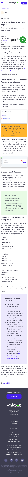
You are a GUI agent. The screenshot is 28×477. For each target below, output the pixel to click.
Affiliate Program (14, 421)
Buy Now (24, 3)
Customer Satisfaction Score (14, 445)
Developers (14, 423)
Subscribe (14, 396)
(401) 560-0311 (14, 412)
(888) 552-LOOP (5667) (14, 411)
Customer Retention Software (14, 454)
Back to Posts (5, 8)
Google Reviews (14, 432)
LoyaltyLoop (14, 3)
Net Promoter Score (14, 439)
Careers (14, 419)
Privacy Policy (14, 426)
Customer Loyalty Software (14, 450)
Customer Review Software (14, 447)
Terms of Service (14, 428)
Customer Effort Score (14, 441)
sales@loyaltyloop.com (14, 414)
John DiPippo (7, 383)
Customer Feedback (14, 436)
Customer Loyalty (14, 434)
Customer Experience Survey (14, 452)
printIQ (5, 40)
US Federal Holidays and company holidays (13, 356)
